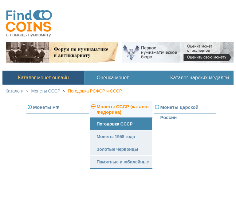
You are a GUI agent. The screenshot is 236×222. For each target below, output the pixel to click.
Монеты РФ (46, 107)
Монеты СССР (46, 90)
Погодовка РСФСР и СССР (95, 90)
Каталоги (15, 90)
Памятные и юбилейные (123, 161)
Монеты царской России (179, 109)
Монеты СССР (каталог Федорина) (123, 109)
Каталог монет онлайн (43, 77)
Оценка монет (113, 77)
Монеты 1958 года (116, 136)
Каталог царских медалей (199, 77)
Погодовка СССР (115, 123)
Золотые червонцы (117, 149)
